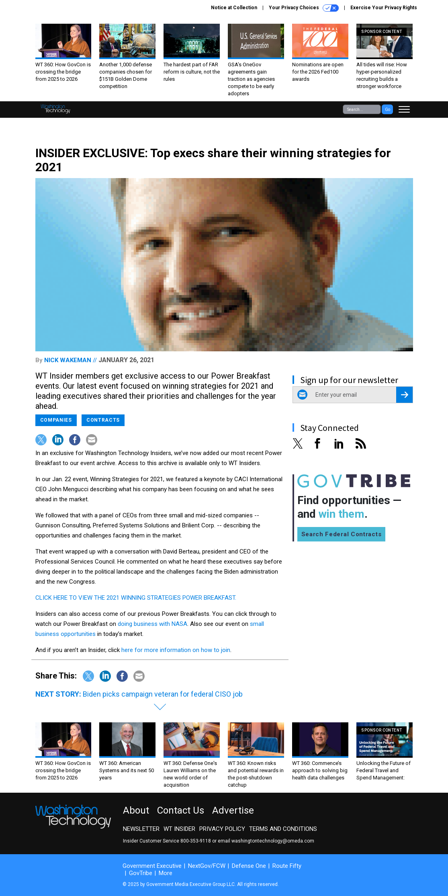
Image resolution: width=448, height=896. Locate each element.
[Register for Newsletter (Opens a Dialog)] (404, 395)
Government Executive (152, 865)
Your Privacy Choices (304, 8)
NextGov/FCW (206, 865)
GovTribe (140, 873)
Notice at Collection (234, 7)
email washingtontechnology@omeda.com (266, 841)
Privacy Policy (222, 828)
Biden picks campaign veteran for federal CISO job (163, 694)
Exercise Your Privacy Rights (383, 7)
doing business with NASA (152, 623)
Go (387, 109)
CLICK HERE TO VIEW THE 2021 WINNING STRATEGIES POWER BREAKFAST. (135, 597)
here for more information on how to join (175, 650)
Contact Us (180, 810)
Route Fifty (286, 865)
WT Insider (179, 828)
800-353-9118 (195, 841)
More (165, 873)
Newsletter (141, 828)
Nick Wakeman (67, 360)
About (136, 810)
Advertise (233, 810)
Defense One (249, 865)
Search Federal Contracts (341, 534)
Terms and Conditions (283, 828)
